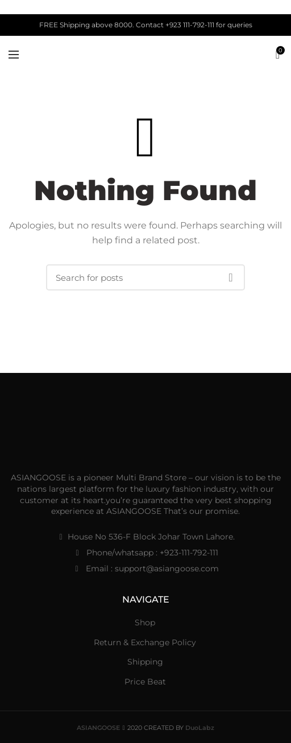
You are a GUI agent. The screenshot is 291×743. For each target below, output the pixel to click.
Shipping (145, 662)
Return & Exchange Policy (145, 642)
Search (231, 277)
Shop (145, 622)
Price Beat (145, 681)
